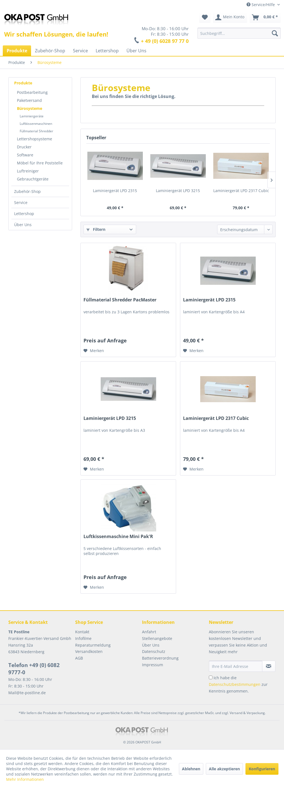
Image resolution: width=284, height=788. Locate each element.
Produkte (23, 83)
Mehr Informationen (25, 779)
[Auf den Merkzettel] (93, 350)
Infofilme (83, 638)
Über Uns (23, 224)
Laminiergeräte (32, 116)
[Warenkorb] (265, 17)
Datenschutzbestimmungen (234, 684)
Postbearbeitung (32, 92)
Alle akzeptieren (224, 768)
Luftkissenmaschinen (36, 123)
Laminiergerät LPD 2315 (115, 190)
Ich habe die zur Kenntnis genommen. (238, 684)
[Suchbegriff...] (239, 33)
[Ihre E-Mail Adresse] (235, 666)
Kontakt (82, 631)
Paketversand (29, 100)
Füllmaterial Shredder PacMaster (119, 300)
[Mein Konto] (230, 17)
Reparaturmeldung (93, 645)
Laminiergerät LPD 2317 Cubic (241, 190)
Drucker (24, 146)
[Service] (80, 50)
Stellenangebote (157, 638)
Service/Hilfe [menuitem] (261, 4)
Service (20, 202)
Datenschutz (153, 651)
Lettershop (24, 213)
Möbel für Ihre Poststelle (40, 163)
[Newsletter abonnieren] (268, 666)
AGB (79, 658)
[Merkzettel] (205, 17)
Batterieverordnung (160, 658)
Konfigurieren (262, 768)
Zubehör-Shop (27, 191)
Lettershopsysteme (34, 138)
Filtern (96, 229)
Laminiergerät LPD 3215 (178, 190)
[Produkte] (17, 50)
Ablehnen (191, 768)
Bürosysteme (29, 108)
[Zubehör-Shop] (50, 50)
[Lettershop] (107, 50)
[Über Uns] (136, 50)
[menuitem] (239, 33)
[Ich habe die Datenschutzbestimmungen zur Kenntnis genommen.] (210, 677)
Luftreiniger (28, 171)
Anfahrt (149, 631)
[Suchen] (275, 33)
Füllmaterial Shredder (36, 131)
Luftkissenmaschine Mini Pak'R (118, 536)
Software (25, 154)
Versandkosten (89, 651)
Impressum (152, 664)
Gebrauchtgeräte (33, 179)
